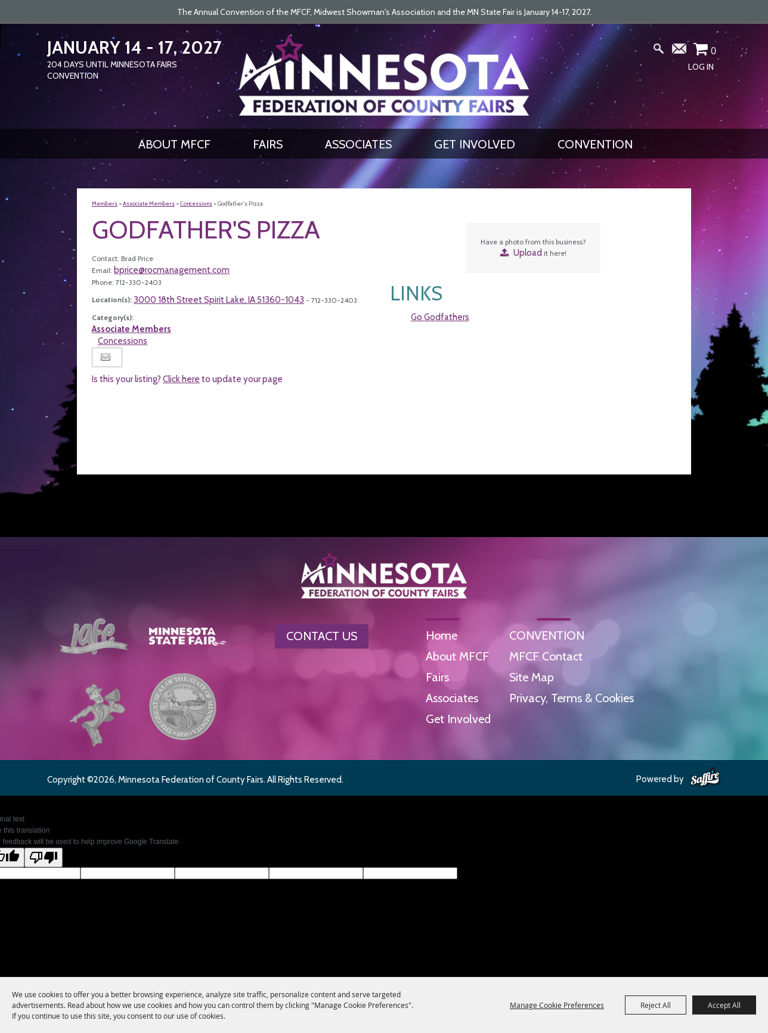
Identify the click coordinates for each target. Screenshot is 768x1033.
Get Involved (474, 144)
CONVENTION (595, 144)
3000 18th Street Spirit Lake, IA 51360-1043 (219, 299)
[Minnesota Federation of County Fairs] (384, 75)
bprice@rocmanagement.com (172, 270)
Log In (701, 66)
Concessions (196, 203)
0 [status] (713, 50)
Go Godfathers (440, 317)
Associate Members (149, 203)
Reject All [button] (655, 1005)
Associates (358, 144)
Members (104, 203)
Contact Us (321, 636)
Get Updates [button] (679, 51)
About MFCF (174, 144)
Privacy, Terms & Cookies (571, 698)
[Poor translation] (43, 857)
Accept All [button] (724, 1005)
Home (441, 635)
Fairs (268, 144)
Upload (527, 252)
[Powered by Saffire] (705, 778)
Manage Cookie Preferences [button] (557, 1005)
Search (659, 51)
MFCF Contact (546, 656)
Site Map (531, 677)
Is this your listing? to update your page (187, 379)
